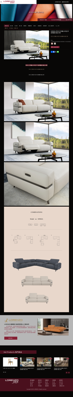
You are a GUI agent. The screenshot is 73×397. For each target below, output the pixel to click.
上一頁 (57, 25)
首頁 (6, 28)
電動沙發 (6, 25)
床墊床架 (39, 25)
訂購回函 (54, 385)
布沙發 (16, 25)
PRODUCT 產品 (43, 19)
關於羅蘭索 (32, 380)
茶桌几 (34, 25)
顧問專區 (61, 380)
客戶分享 (61, 382)
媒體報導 (47, 380)
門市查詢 (40, 385)
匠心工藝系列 (51, 25)
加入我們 (61, 383)
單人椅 (20, 25)
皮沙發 (11, 25)
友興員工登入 (62, 385)
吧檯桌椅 (30, 25)
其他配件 (45, 25)
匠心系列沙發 (69, 19)
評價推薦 (54, 380)
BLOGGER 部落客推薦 (56, 19)
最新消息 (40, 380)
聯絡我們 (47, 385)
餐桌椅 (25, 25)
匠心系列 (32, 382)
